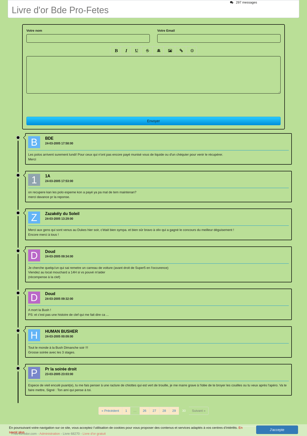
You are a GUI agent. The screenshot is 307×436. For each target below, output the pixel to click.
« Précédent (110, 411)
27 (154, 411)
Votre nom (34, 30)
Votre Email (166, 30)
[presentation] (64, 103)
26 (144, 411)
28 (164, 411)
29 (174, 411)
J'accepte (277, 430)
